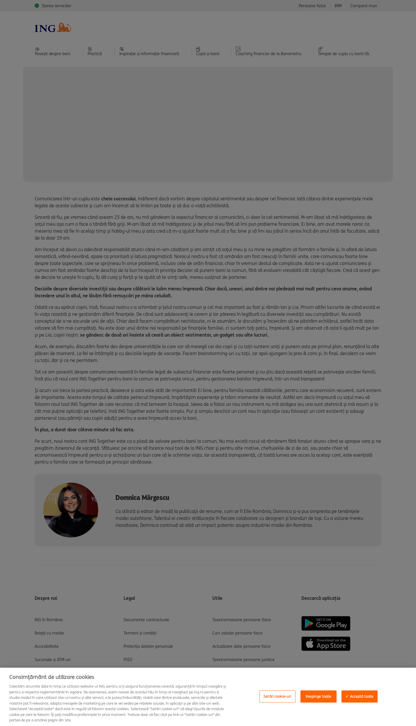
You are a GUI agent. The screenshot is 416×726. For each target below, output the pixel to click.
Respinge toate (318, 696)
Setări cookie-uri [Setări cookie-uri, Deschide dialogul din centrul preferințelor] (277, 696)
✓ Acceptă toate (359, 696)
